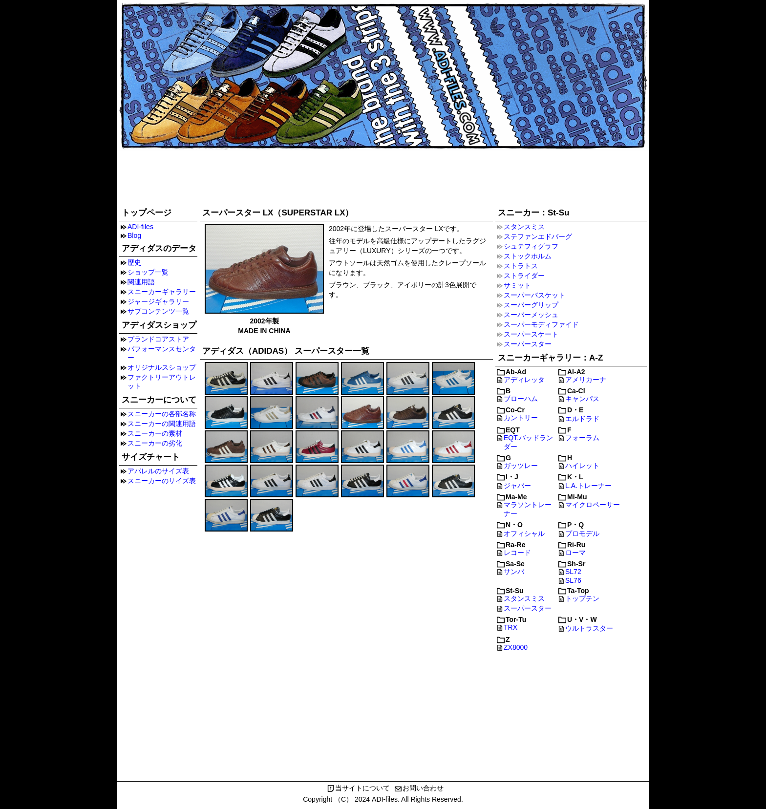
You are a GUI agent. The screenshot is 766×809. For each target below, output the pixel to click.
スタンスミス (524, 227)
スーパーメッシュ (531, 315)
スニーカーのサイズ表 (162, 481)
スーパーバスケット (534, 295)
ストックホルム (528, 256)
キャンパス (582, 399)
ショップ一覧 (148, 272)
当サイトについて (362, 788)
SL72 (573, 571)
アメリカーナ (585, 379)
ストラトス (521, 266)
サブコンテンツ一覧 (158, 311)
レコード (517, 552)
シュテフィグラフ (531, 246)
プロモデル (582, 533)
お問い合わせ (423, 788)
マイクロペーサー (592, 505)
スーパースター (528, 344)
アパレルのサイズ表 (158, 471)
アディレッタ (524, 379)
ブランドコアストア (158, 339)
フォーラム (582, 438)
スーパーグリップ (531, 305)
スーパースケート (531, 334)
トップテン (582, 598)
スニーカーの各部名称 (162, 414)
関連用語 (141, 282)
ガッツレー (521, 465)
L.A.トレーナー (588, 486)
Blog (134, 235)
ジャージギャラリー (158, 301)
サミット (517, 285)
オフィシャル (524, 533)
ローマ (575, 552)
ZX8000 (516, 647)
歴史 (134, 262)
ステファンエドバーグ (538, 236)
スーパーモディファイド (541, 324)
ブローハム (521, 399)
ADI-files (140, 227)
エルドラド (582, 419)
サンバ (514, 571)
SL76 (573, 580)
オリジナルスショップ (162, 367)
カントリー (521, 418)
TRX (510, 627)
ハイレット (582, 465)
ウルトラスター (589, 628)
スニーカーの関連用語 (162, 423)
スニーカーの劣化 (155, 443)
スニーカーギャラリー (162, 292)
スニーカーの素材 (155, 433)
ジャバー (517, 486)
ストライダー (524, 275)
